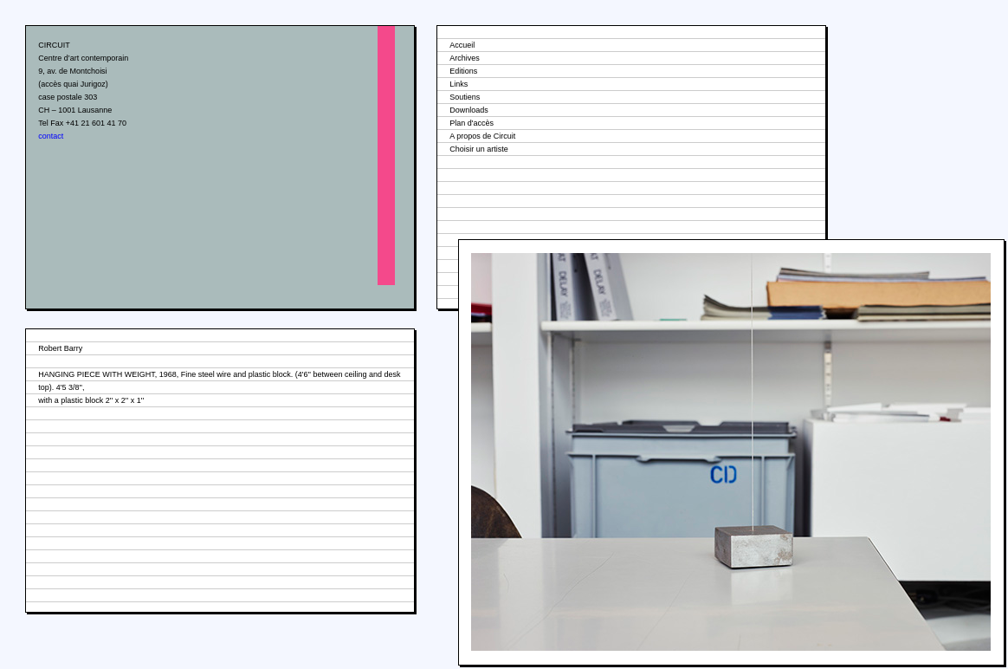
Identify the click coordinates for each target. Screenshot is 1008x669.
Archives (464, 58)
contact (50, 136)
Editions (463, 71)
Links (458, 84)
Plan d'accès (471, 123)
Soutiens (464, 97)
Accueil (462, 45)
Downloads (468, 110)
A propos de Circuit (482, 136)
